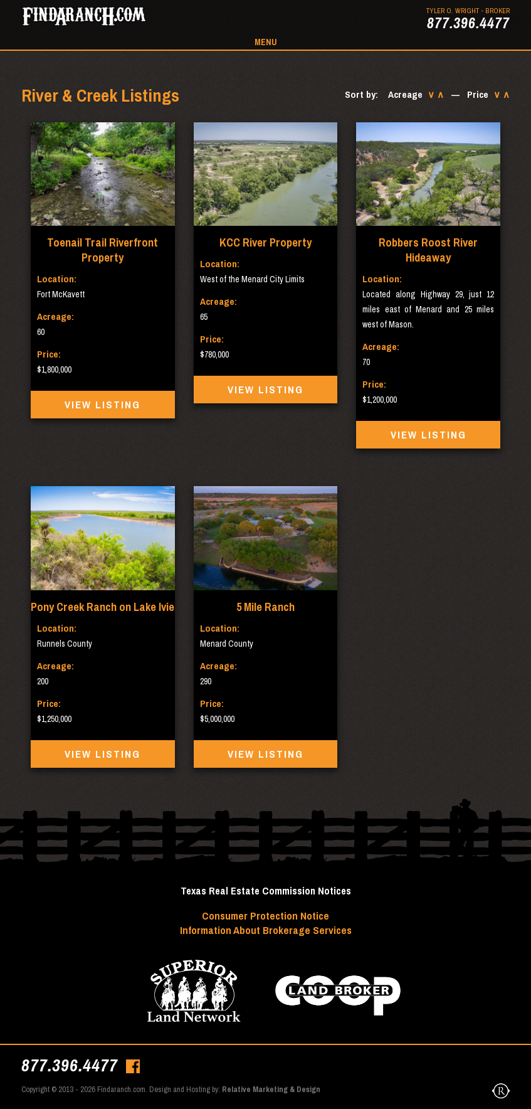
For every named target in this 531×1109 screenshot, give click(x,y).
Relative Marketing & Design (271, 1089)
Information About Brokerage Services (266, 930)
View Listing (102, 404)
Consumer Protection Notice (265, 915)
